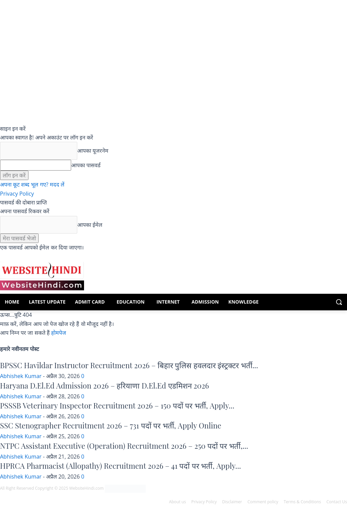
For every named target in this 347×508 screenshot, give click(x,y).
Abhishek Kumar (21, 376)
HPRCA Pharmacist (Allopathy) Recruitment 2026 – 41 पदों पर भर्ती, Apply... (120, 466)
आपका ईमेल (89, 224)
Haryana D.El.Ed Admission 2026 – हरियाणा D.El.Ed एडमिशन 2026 (104, 385)
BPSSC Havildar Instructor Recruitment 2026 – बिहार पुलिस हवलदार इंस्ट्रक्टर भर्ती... (129, 365)
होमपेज (58, 332)
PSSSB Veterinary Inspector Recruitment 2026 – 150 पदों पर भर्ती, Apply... (117, 405)
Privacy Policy (17, 193)
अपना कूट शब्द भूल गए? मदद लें (32, 184)
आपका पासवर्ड (86, 165)
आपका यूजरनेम (92, 150)
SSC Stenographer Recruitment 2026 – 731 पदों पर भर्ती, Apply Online (110, 425)
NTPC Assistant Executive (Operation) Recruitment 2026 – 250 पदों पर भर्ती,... (124, 446)
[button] (339, 302)
